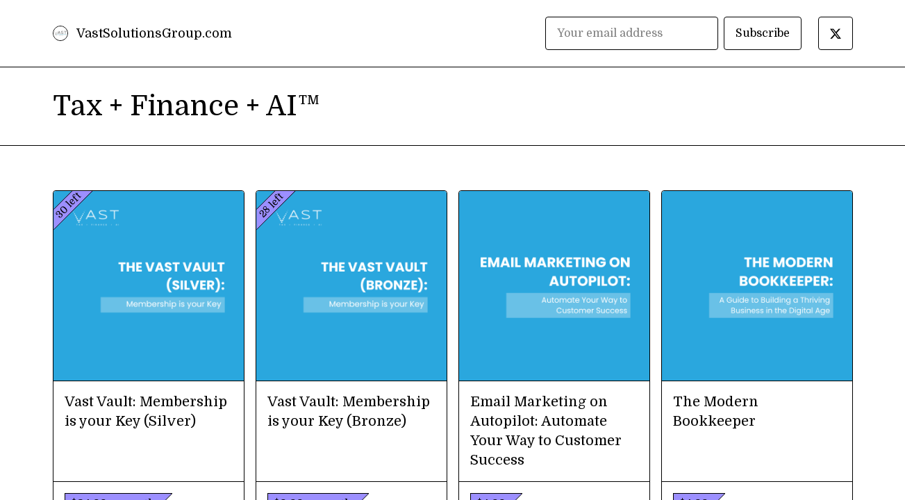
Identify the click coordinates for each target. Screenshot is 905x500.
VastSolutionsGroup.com (154, 33)
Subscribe (763, 33)
